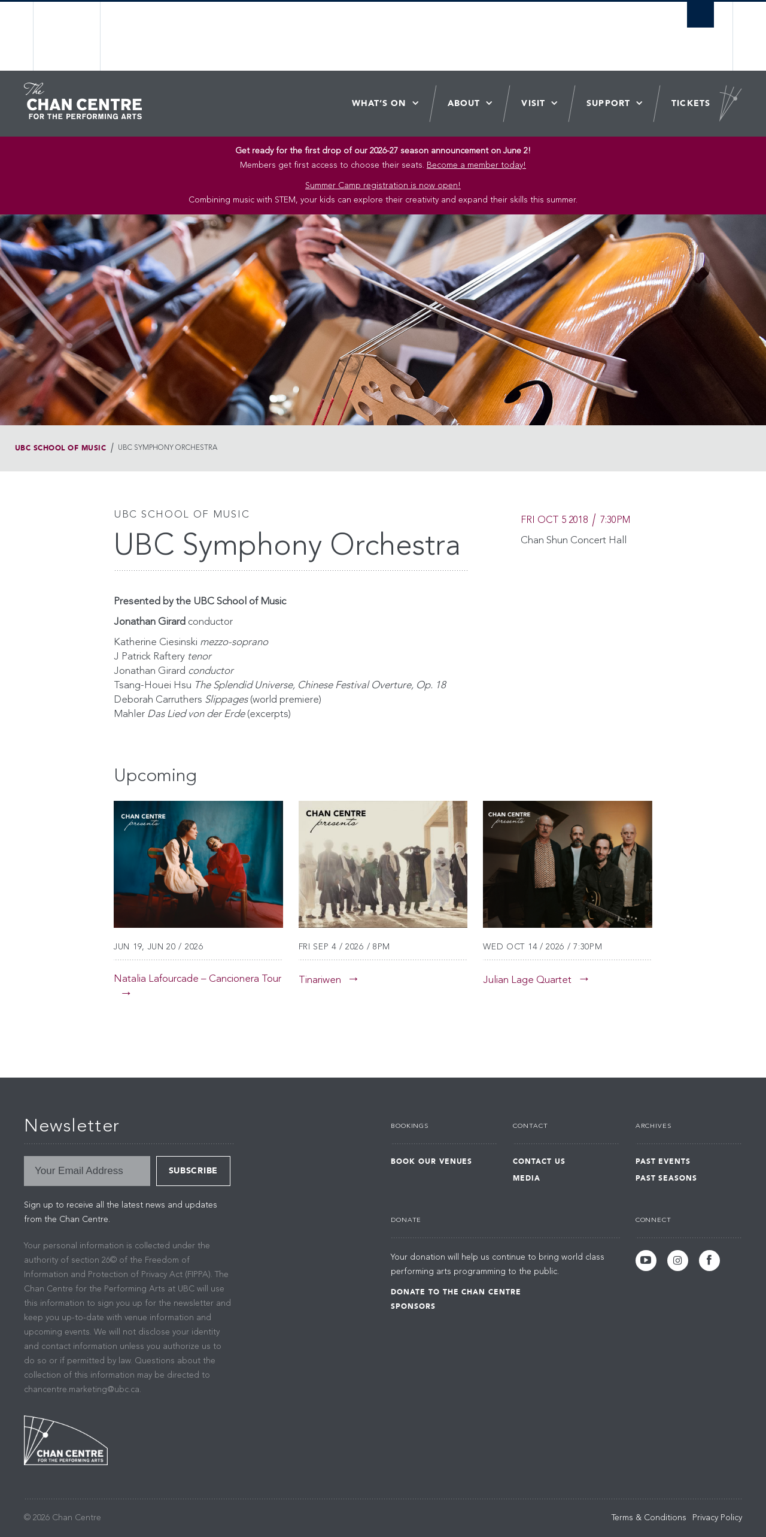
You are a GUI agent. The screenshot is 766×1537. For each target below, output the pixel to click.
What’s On (379, 103)
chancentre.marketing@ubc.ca (81, 1389)
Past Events (663, 1161)
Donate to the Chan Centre (456, 1292)
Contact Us (539, 1161)
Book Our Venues (431, 1161)
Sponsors (413, 1306)
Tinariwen (320, 980)
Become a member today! (476, 165)
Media (526, 1178)
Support (608, 103)
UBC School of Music (60, 448)
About (464, 103)
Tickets (690, 103)
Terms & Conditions (649, 1518)
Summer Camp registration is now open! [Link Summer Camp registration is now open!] (383, 185)
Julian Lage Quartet (527, 980)
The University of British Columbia (67, 36)
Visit (533, 103)
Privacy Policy (717, 1518)
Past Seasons (667, 1178)
